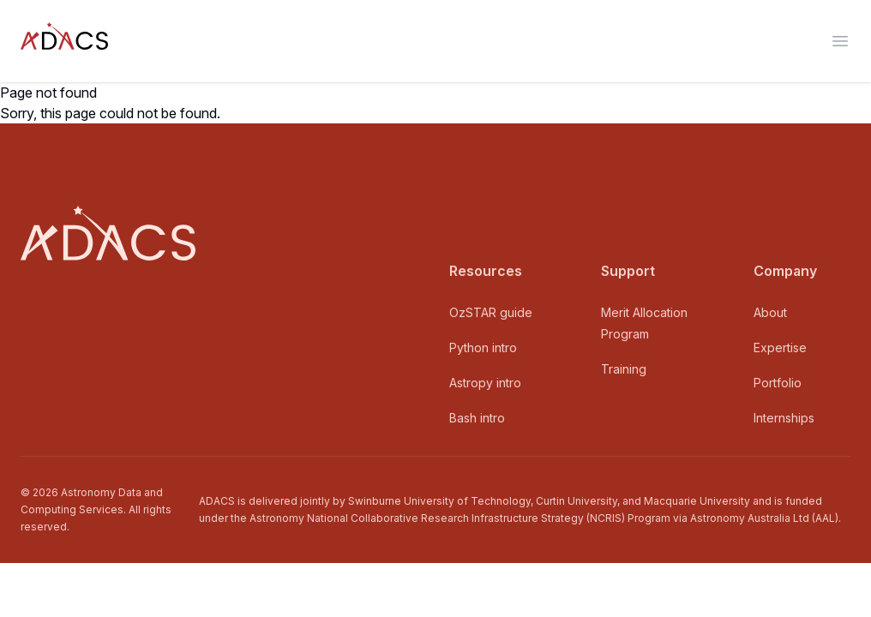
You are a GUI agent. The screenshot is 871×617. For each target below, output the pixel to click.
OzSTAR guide (490, 312)
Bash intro (477, 417)
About (770, 312)
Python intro (483, 347)
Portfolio (778, 382)
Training (623, 369)
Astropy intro (485, 382)
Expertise (780, 347)
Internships (784, 417)
